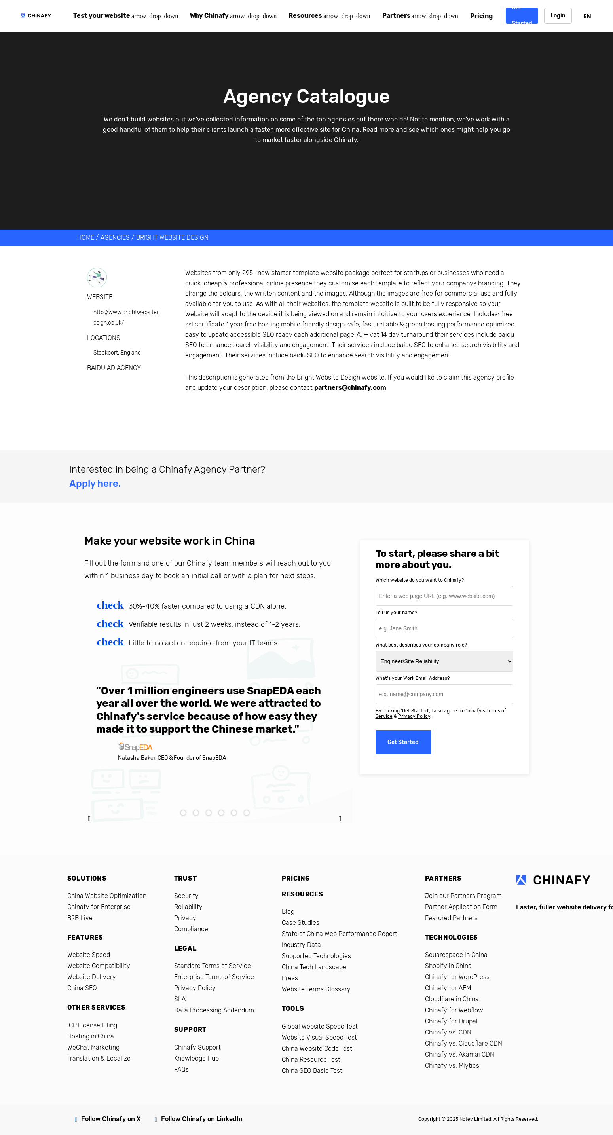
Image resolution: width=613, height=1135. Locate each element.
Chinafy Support (197, 1047)
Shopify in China (448, 966)
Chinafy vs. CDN (448, 1032)
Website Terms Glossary (316, 989)
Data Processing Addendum (214, 1010)
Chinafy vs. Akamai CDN (459, 1054)
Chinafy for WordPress (457, 977)
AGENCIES (115, 237)
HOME (85, 237)
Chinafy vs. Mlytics (452, 1065)
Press (290, 978)
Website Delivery (91, 977)
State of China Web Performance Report (339, 934)
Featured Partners (451, 918)
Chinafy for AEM (448, 988)
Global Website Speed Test (320, 1026)
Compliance (191, 929)
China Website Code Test (317, 1048)
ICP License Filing (92, 1025)
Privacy (185, 918)
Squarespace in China (456, 954)
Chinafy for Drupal (451, 1021)
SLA (180, 999)
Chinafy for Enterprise (99, 907)
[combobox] (587, 16)
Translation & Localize (99, 1058)
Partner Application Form (461, 907)
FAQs (181, 1069)
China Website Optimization (106, 896)
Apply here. (95, 483)
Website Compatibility (98, 966)
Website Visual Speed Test (319, 1037)
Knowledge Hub (196, 1058)
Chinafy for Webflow (454, 1010)
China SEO (82, 988)
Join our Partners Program (463, 896)
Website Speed (88, 954)
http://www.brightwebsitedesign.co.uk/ (126, 317)
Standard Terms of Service (212, 966)
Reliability (188, 907)
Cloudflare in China (452, 999)
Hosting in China (90, 1036)
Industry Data (301, 945)
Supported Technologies (316, 956)
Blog (288, 911)
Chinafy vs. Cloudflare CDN (463, 1043)
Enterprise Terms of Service (214, 977)
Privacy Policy (414, 716)
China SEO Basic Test (312, 1070)
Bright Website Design (172, 237)
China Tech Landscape (314, 967)
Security (186, 896)
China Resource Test (311, 1059)
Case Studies (300, 922)
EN (587, 16)
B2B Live (80, 918)
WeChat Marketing (93, 1047)
